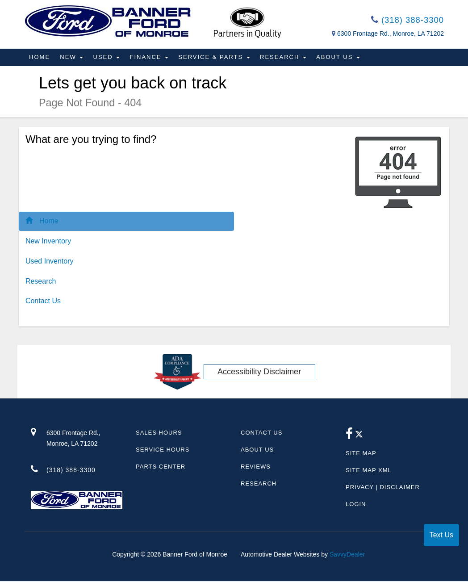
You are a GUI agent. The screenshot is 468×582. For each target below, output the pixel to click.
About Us (343, 58)
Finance (152, 58)
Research (287, 58)
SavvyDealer (347, 555)
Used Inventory (49, 262)
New (72, 58)
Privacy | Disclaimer (383, 488)
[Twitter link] (359, 437)
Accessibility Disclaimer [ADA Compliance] (259, 372)
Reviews (256, 467)
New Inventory (48, 242)
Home (39, 58)
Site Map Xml (369, 471)
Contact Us (43, 302)
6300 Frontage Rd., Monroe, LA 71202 (390, 34)
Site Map (361, 454)
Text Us (441, 535)
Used (108, 58)
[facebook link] (349, 437)
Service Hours (162, 450)
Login (356, 505)
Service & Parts (218, 58)
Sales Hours (159, 433)
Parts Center (160, 467)
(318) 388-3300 (405, 20)
